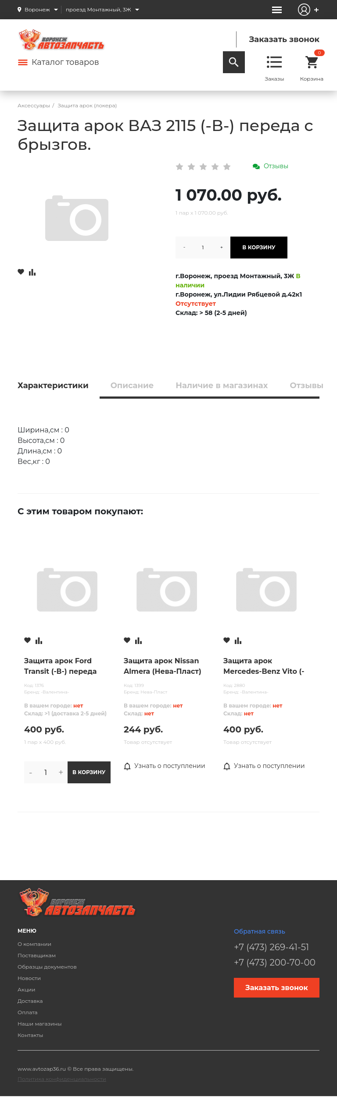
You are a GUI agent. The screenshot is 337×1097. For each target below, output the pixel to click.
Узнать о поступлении (164, 766)
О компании (34, 944)
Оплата (28, 1012)
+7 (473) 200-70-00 (274, 962)
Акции (27, 989)
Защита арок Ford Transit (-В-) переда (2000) (60, 667)
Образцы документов (47, 966)
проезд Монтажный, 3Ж (98, 9)
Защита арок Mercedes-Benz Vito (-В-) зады (263, 667)
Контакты (30, 1035)
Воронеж (37, 9)
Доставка (30, 1001)
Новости (29, 978)
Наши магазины (40, 1023)
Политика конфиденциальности (62, 1079)
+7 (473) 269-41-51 (271, 947)
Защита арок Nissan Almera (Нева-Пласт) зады (162, 667)
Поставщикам (37, 955)
